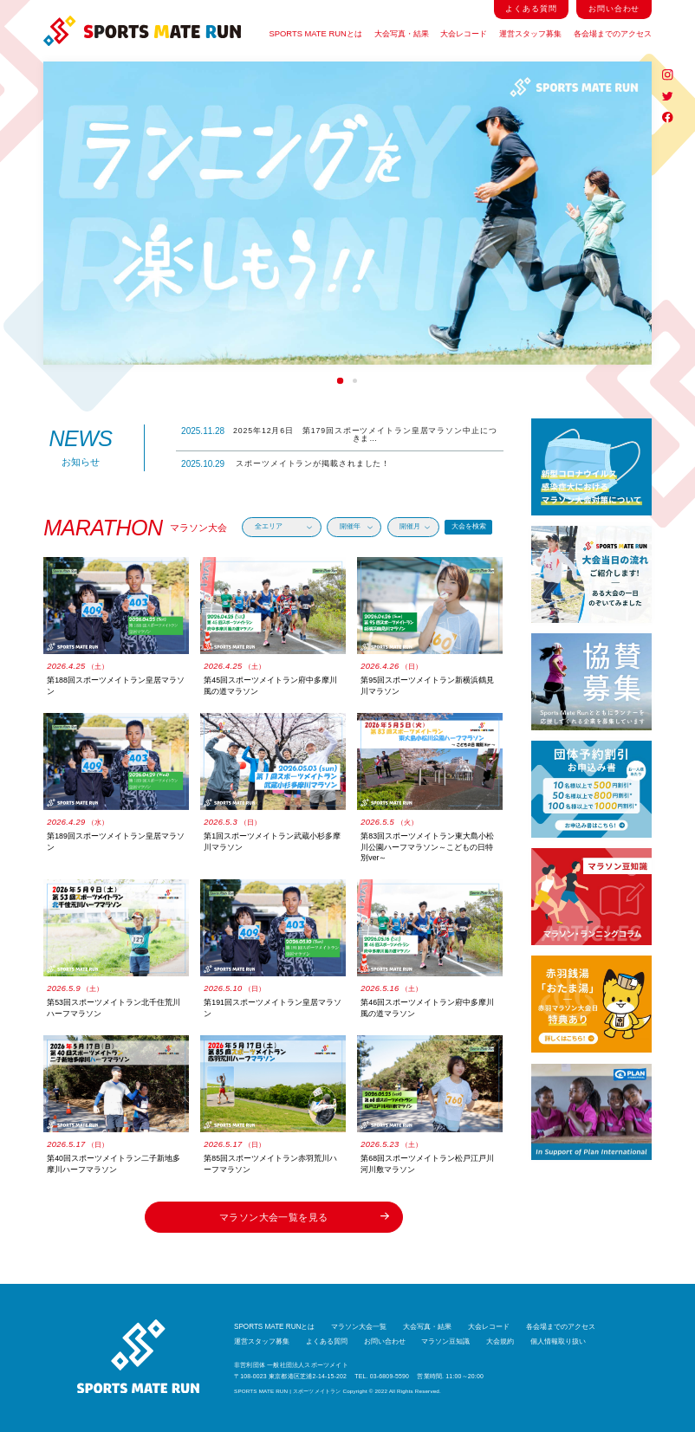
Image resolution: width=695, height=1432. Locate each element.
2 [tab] (355, 381)
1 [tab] (339, 381)
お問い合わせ (614, 8)
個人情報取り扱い (558, 1341)
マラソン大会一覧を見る (304, 1217)
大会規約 (500, 1341)
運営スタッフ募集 (530, 33)
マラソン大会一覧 (358, 1327)
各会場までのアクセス (613, 33)
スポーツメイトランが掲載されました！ (285, 464)
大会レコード (463, 33)
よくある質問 (530, 8)
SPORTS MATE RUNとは (316, 33)
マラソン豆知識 (445, 1341)
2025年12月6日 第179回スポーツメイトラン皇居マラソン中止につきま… (339, 434)
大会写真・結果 (401, 33)
